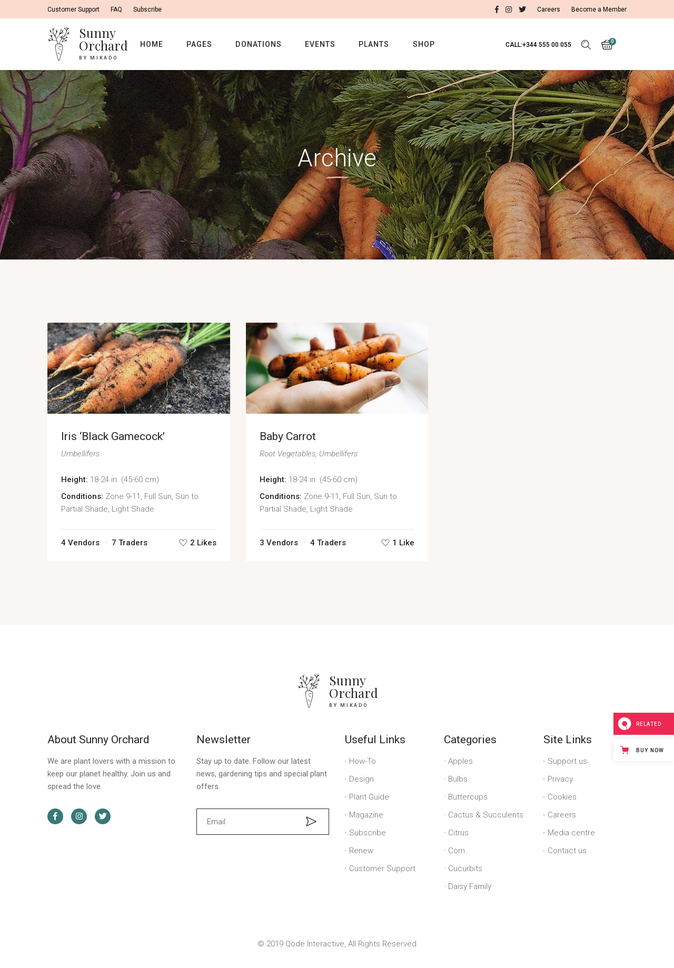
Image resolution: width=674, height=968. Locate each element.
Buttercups (468, 797)
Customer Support (382, 868)
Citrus (458, 832)
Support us (567, 761)
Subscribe (367, 832)
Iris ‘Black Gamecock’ (113, 436)
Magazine (366, 815)
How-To (362, 761)
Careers (562, 815)
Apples (460, 761)
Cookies (562, 797)
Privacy (560, 779)
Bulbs (458, 779)
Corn (456, 850)
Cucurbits (465, 868)
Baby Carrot (288, 436)
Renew (361, 850)
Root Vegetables (287, 453)
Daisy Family (469, 886)
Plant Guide (369, 797)
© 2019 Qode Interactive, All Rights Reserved (337, 944)
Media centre (571, 832)
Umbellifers (80, 453)
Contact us (567, 850)
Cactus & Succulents (485, 815)
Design (361, 779)
